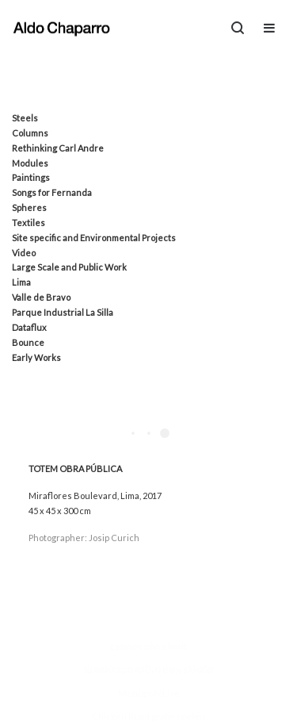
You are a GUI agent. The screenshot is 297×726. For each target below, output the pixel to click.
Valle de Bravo (41, 297)
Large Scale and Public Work (69, 267)
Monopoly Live (149, 693)
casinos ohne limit (148, 646)
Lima (21, 282)
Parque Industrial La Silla (62, 312)
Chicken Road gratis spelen (148, 716)
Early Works (36, 357)
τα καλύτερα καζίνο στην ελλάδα (148, 669)
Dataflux (29, 327)
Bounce (28, 342)
